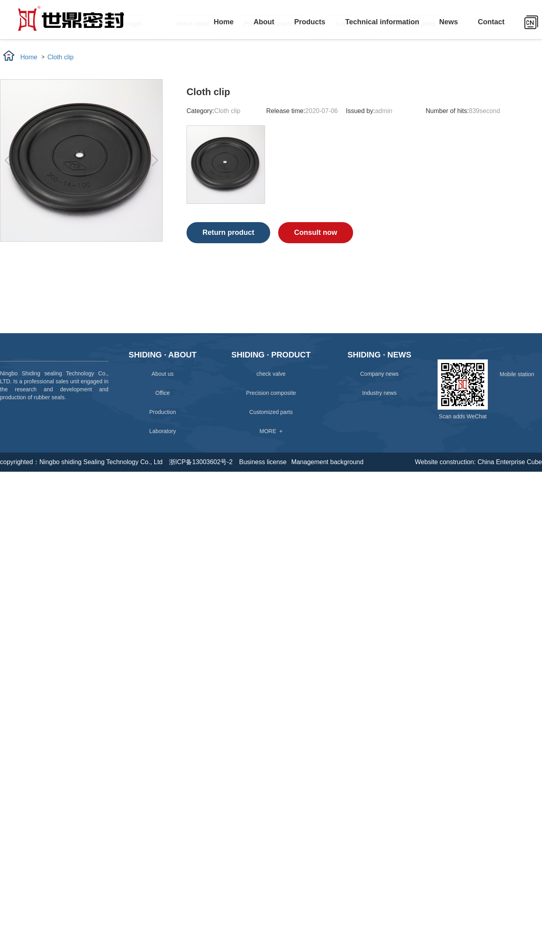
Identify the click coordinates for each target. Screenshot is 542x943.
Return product (228, 232)
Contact (491, 22)
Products (309, 22)
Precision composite (271, 393)
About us (162, 374)
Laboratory (162, 431)
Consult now (315, 232)
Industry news (379, 393)
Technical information (382, 22)
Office (162, 393)
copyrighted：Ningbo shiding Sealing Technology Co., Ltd (81, 462)
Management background (327, 462)
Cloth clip (60, 57)
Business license (263, 462)
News (448, 22)
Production (162, 412)
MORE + (271, 431)
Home (224, 22)
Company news (379, 374)
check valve (270, 374)
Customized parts (271, 412)
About (263, 22)
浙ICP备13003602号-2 (202, 462)
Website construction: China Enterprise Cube (478, 462)
